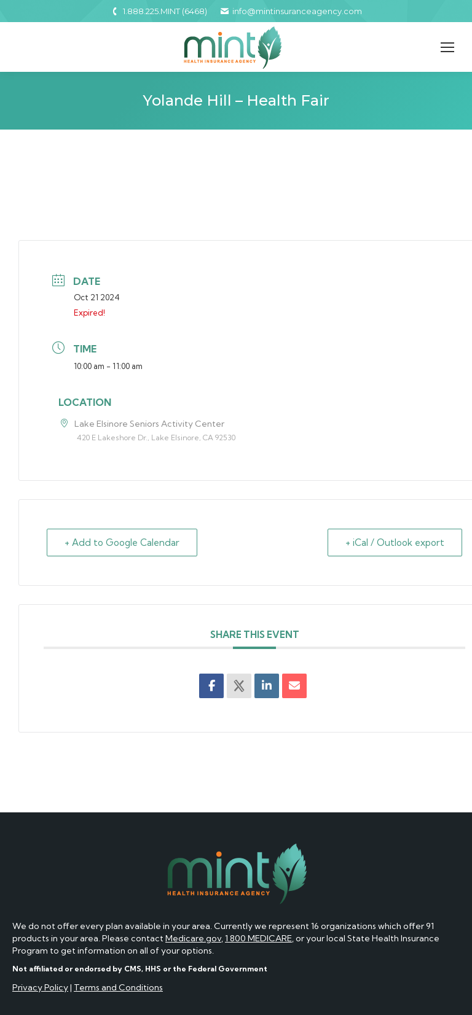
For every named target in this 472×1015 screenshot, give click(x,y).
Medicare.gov (193, 938)
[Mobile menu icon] (447, 47)
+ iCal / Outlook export (394, 542)
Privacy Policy (40, 987)
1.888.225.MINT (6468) (158, 11)
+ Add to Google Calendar (122, 542)
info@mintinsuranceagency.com (290, 11)
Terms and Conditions (118, 987)
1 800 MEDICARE (258, 938)
